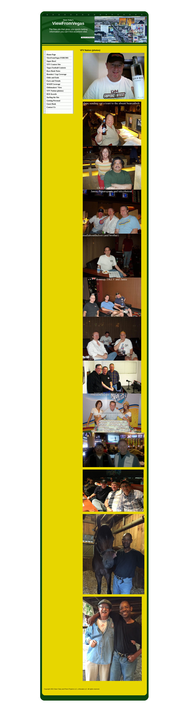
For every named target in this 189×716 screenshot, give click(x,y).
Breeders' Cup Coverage (56, 74)
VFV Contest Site (54, 64)
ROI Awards (52, 94)
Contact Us (51, 107)
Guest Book (51, 104)
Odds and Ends (53, 78)
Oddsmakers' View (54, 87)
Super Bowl (51, 61)
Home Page (51, 54)
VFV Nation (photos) (55, 91)
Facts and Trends (54, 81)
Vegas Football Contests (56, 68)
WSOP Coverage (53, 84)
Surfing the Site (53, 97)
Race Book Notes (53, 71)
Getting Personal (53, 101)
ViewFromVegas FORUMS (57, 58)
